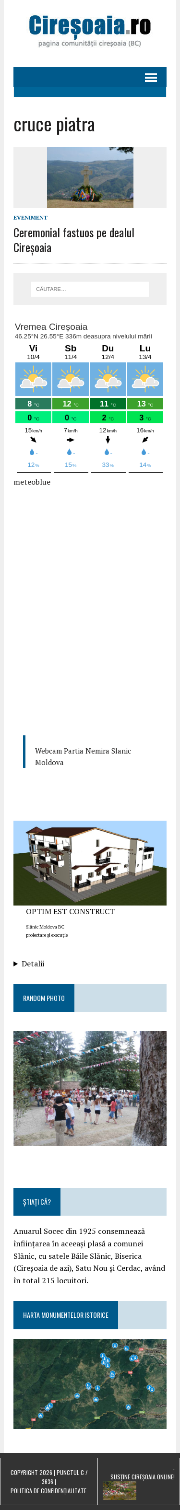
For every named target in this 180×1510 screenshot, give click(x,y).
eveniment (30, 217)
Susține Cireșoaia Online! (142, 1477)
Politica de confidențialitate (48, 1491)
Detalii (33, 963)
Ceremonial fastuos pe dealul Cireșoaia (73, 239)
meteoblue (31, 481)
